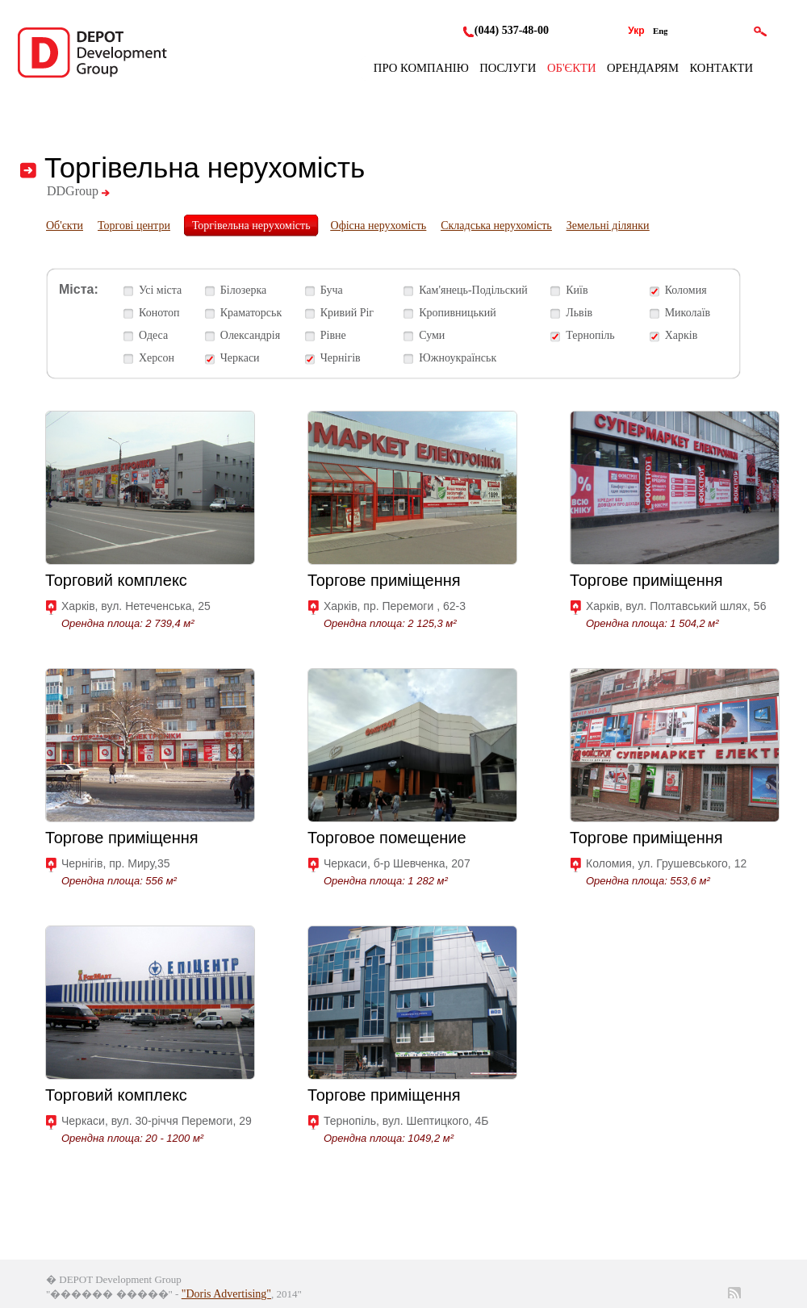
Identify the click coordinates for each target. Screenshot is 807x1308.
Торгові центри (134, 225)
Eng (660, 31)
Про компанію (421, 67)
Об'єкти (571, 67)
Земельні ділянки (608, 225)
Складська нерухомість (496, 225)
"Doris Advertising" (226, 1294)
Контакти (721, 67)
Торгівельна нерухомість (251, 225)
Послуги (507, 67)
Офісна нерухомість (379, 225)
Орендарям (643, 67)
